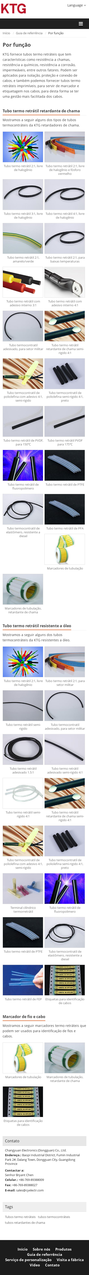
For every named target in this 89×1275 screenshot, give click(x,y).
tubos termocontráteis (54, 1217)
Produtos (63, 1249)
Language (76, 5)
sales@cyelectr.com (30, 1190)
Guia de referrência (29, 33)
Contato (12, 1141)
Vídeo (35, 1265)
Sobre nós (41, 1249)
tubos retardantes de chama (25, 1223)
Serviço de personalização (28, 1260)
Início (6, 33)
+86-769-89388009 (31, 1180)
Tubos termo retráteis (20, 1217)
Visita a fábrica (70, 1260)
